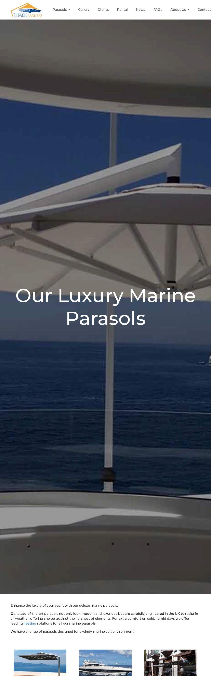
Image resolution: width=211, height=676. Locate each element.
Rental (122, 10)
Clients (103, 10)
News (140, 10)
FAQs (157, 10)
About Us (178, 10)
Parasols (60, 10)
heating (30, 623)
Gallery (83, 10)
